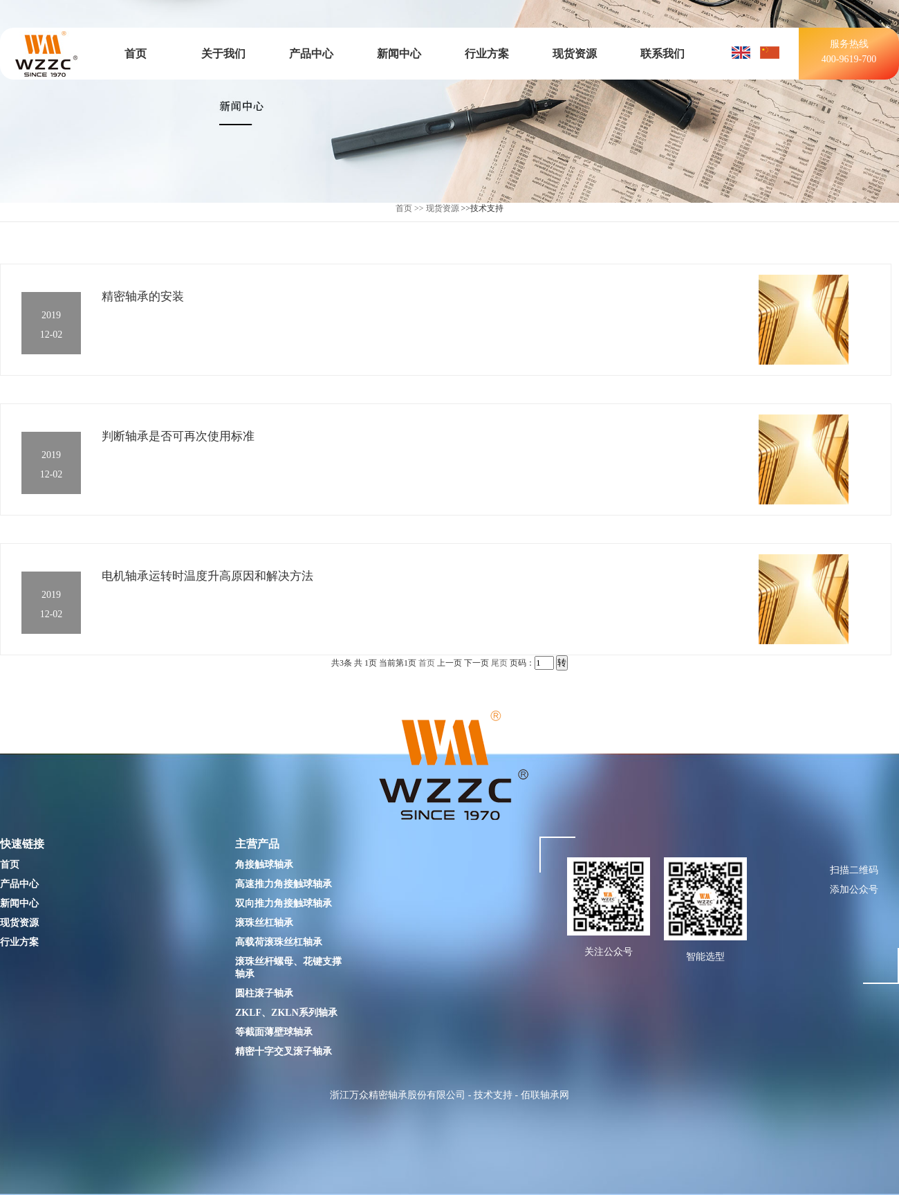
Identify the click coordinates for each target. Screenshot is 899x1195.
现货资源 (575, 54)
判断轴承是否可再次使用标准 (178, 436)
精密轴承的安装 (143, 296)
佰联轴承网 (545, 1095)
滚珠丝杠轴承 (264, 923)
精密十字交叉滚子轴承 (283, 1051)
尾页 (499, 663)
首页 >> (410, 208)
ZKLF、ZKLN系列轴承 (286, 1012)
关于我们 (223, 54)
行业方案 (487, 54)
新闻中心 (399, 54)
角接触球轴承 (264, 864)
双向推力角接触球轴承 (283, 903)
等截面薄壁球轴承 (274, 1032)
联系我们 (662, 54)
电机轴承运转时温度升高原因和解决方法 (207, 576)
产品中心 (311, 54)
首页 (135, 54)
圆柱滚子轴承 (264, 993)
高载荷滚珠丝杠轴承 (278, 942)
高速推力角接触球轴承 (283, 884)
